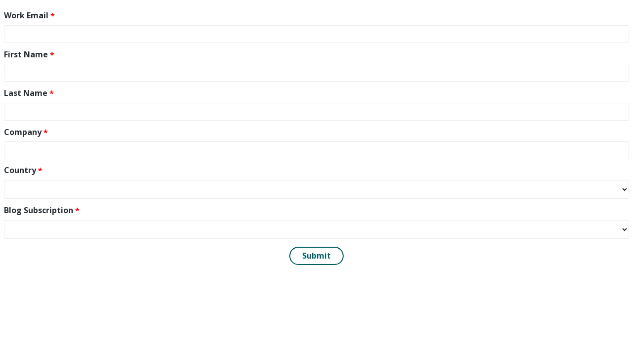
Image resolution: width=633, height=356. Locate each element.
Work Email (26, 15)
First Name (26, 54)
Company (23, 132)
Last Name (25, 93)
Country (20, 170)
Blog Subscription (38, 210)
